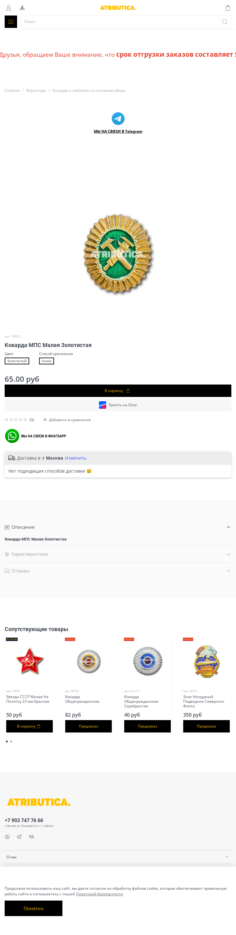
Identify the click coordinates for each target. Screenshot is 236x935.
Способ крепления (56, 354)
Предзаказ (88, 726)
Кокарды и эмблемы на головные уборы (88, 90)
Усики (47, 361)
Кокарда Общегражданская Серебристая (141, 701)
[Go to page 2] (11, 741)
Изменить (75, 458)
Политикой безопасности (99, 894)
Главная (12, 90)
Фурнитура (36, 90)
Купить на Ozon (118, 405)
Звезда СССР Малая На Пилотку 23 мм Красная (27, 699)
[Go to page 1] (7, 741)
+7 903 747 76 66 (24, 820)
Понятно (33, 908)
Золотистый (17, 361)
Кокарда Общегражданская (82, 699)
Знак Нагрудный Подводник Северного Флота (203, 701)
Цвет (9, 354)
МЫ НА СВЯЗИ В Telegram (118, 131)
